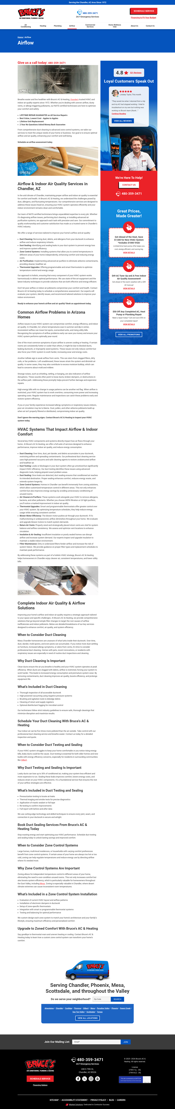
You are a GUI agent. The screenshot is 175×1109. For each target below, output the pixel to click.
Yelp (97, 1078)
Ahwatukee (52, 1008)
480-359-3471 (59, 63)
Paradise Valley (111, 1008)
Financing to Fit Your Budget (143, 17)
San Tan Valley (84, 1011)
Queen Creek (70, 1011)
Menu (1, 21)
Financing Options (40, 1085)
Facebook (78, 1078)
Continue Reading (119, 114)
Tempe (108, 1011)
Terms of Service (136, 1080)
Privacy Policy (128, 1080)
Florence (83, 1008)
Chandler (63, 1008)
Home (20, 37)
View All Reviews (123, 121)
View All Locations (88, 1018)
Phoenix (124, 1008)
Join (125, 1041)
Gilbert (24, 760)
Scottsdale (98, 1011)
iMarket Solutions (76, 1104)
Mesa (42, 883)
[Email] (101, 1041)
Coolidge (73, 1008)
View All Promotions (129, 337)
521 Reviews (135, 73)
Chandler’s (75, 99)
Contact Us (129, 185)
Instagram (91, 1078)
